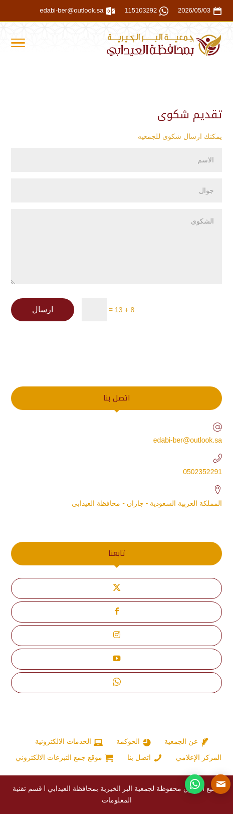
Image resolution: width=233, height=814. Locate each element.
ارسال (42, 309)
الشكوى (116, 246)
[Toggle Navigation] (18, 44)
